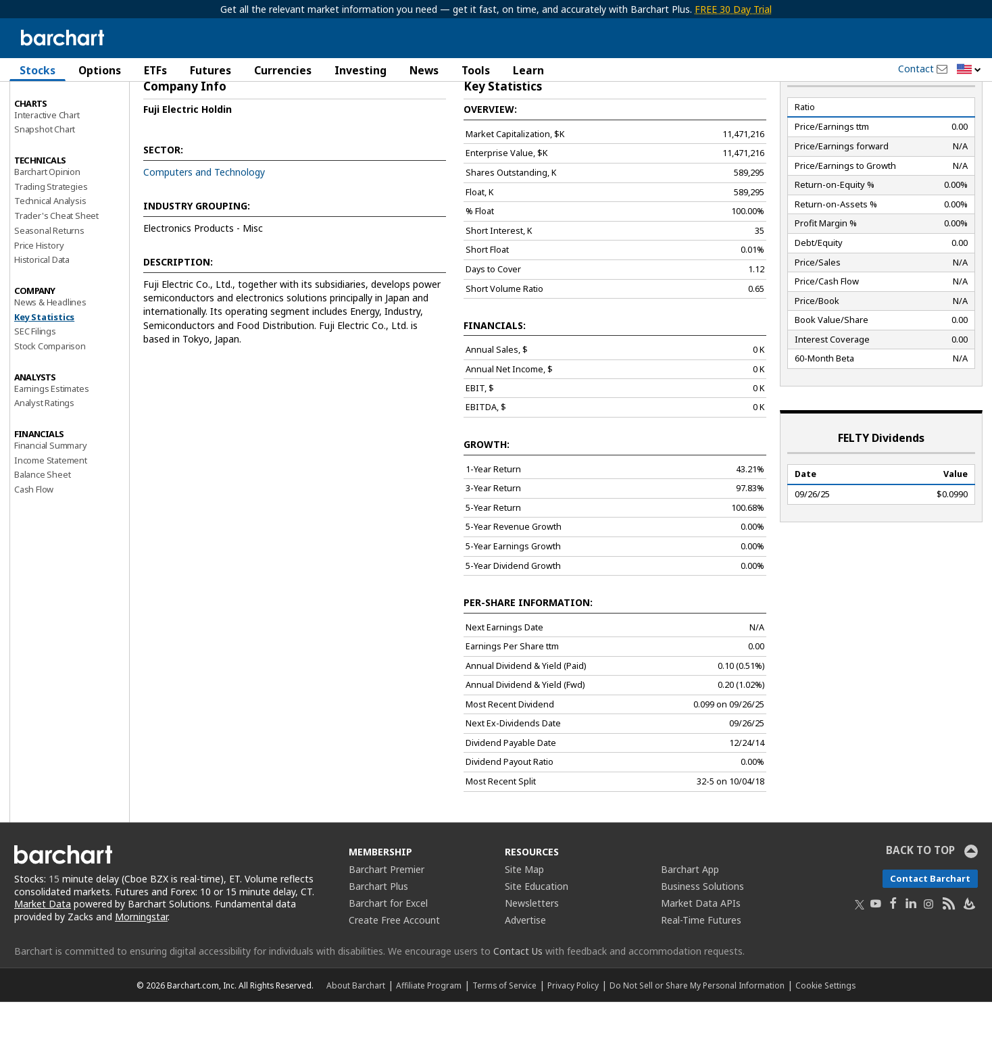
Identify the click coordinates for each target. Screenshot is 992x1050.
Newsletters (532, 951)
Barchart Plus (378, 934)
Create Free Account (394, 967)
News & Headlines (50, 351)
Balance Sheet (42, 523)
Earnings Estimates (51, 436)
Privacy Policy (573, 1033)
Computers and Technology (204, 220)
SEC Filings (35, 380)
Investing (360, 70)
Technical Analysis (50, 249)
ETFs (155, 70)
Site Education (536, 934)
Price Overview (44, 106)
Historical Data (42, 308)
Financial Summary (50, 494)
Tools (476, 70)
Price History (39, 293)
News (424, 70)
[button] (969, 69)
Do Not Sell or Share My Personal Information (697, 1033)
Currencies (283, 70)
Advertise (525, 967)
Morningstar (141, 965)
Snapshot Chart (44, 178)
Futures (210, 70)
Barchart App (690, 917)
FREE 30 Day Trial (733, 9)
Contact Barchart (930, 926)
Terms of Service (504, 1033)
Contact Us (518, 999)
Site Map (524, 917)
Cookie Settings (825, 1033)
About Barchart (355, 1033)
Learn (528, 70)
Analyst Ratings (44, 451)
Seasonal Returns (49, 279)
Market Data (42, 952)
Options (99, 70)
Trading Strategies (50, 234)
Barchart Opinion (47, 220)
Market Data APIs (701, 951)
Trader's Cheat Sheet (56, 264)
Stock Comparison (50, 395)
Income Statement (50, 508)
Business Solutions (702, 934)
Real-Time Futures (701, 967)
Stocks (37, 70)
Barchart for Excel (388, 951)
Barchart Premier (386, 917)
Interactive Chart (47, 163)
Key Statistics (44, 365)
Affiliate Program (429, 1033)
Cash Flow (33, 538)
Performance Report (54, 121)
